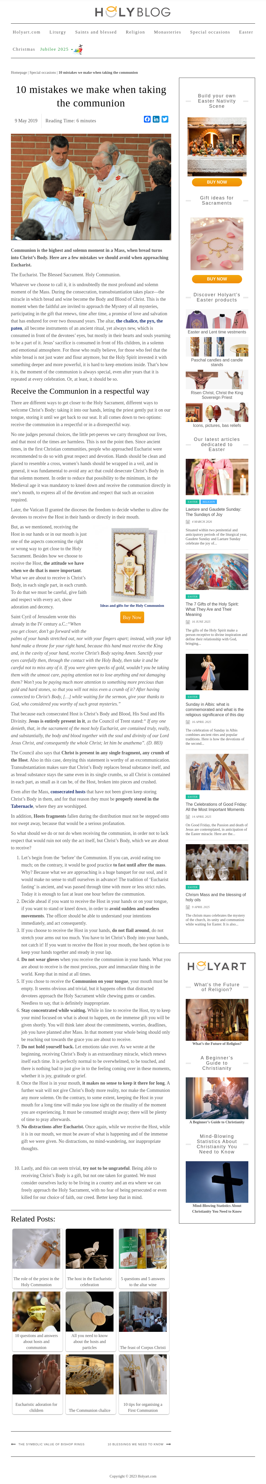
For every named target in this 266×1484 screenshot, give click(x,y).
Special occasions (210, 32)
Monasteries (167, 32)
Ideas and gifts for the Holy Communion (132, 605)
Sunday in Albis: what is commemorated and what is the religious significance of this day (215, 709)
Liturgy (58, 32)
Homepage (19, 72)
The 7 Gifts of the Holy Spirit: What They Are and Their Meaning (212, 609)
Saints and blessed (96, 32)
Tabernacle (22, 806)
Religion (135, 32)
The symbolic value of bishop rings (51, 1444)
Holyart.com (27, 32)
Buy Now (132, 617)
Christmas (24, 49)
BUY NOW (217, 182)
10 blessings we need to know (135, 1444)
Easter (246, 32)
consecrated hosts (67, 791)
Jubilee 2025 (56, 49)
